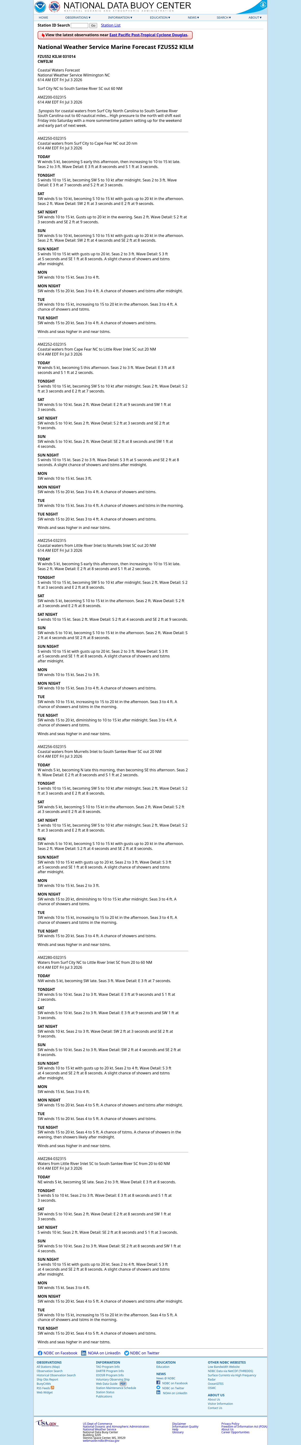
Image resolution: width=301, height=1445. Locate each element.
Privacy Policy (230, 1424)
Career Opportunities (236, 1432)
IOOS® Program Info (110, 1375)
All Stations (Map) (48, 1367)
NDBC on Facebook (57, 1353)
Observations (76, 17)
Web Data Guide (106, 1384)
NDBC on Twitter (141, 1353)
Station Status (105, 1392)
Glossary (177, 1432)
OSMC (212, 1388)
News (192, 17)
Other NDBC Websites (227, 1362)
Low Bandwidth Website (224, 1367)
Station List (110, 25)
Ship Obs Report (47, 1379)
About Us (216, 1395)
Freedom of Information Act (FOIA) (244, 1427)
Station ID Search (54, 25)
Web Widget (45, 1392)
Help (175, 1429)
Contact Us (215, 1408)
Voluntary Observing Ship (113, 1379)
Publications (104, 1396)
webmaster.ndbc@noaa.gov (101, 1441)
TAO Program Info (108, 1367)
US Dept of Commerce (97, 1424)
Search (223, 17)
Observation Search (50, 1371)
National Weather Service (99, 1429)
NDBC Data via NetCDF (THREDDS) (230, 1371)
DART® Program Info (110, 1371)
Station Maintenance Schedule (116, 1388)
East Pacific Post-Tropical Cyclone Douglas (148, 34)
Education (159, 17)
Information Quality (185, 1427)
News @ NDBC (165, 1378)
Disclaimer (179, 1424)
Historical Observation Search (56, 1375)
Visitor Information (220, 1404)
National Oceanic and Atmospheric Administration (116, 1427)
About (254, 17)
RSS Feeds (45, 1388)
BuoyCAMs (44, 1384)
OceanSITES (216, 1384)
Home (43, 17)
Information (119, 17)
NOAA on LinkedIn (100, 1353)
